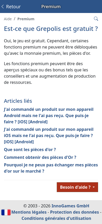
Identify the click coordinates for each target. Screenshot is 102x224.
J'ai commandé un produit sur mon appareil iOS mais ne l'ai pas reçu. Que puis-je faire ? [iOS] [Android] (48, 135)
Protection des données (74, 212)
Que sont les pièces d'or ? (30, 149)
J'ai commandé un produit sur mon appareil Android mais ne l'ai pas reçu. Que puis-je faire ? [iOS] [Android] (48, 115)
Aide (8, 18)
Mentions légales (29, 212)
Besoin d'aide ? (76, 187)
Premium (25, 18)
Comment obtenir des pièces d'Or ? (40, 157)
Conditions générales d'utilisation (56, 218)
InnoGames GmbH (70, 206)
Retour (10, 6)
